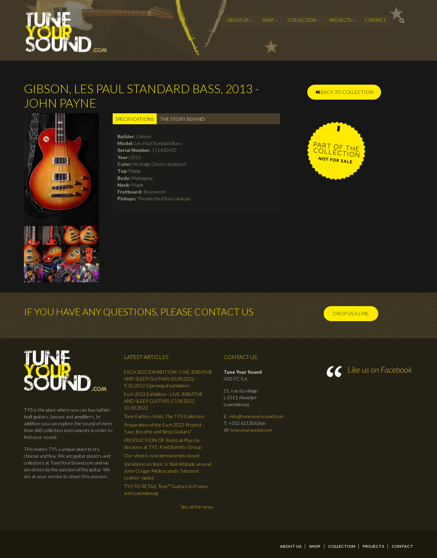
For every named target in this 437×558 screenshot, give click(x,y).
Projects (340, 20)
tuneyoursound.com (251, 430)
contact (375, 20)
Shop (268, 20)
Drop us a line (351, 313)
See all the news (197, 507)
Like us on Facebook (380, 369)
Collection (301, 20)
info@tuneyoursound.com (256, 416)
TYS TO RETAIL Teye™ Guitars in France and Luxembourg (166, 489)
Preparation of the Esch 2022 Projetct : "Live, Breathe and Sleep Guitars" (164, 428)
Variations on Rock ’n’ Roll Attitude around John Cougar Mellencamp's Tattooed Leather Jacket (167, 471)
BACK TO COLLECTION (344, 92)
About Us (238, 20)
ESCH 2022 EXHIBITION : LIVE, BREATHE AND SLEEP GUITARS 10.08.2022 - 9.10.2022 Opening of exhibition (168, 378)
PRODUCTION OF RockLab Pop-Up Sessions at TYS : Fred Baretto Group (162, 443)
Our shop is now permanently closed (161, 455)
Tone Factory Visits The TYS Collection (164, 416)
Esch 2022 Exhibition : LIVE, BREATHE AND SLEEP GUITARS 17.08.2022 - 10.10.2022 (163, 401)
